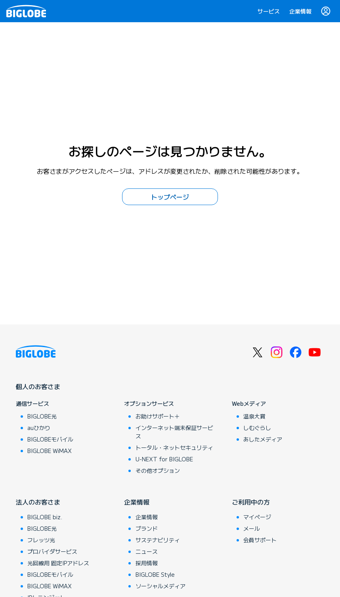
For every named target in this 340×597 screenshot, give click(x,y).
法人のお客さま (38, 502)
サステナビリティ (158, 540)
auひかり (38, 428)
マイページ (257, 517)
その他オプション (158, 470)
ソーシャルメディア (160, 586)
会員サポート (260, 540)
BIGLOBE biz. (44, 517)
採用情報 (147, 563)
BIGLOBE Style (155, 574)
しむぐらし (257, 428)
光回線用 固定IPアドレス (58, 563)
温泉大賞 (254, 416)
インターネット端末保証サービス (174, 432)
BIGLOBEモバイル (50, 439)
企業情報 (300, 11)
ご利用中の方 (251, 502)
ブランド (147, 528)
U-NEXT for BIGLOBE (164, 459)
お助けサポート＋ (158, 416)
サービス (269, 11)
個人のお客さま (38, 386)
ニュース (147, 551)
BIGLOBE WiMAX (49, 451)
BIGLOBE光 (42, 416)
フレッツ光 (41, 540)
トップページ (170, 197)
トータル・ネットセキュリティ (174, 447)
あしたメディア (262, 439)
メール (251, 528)
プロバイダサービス (52, 551)
